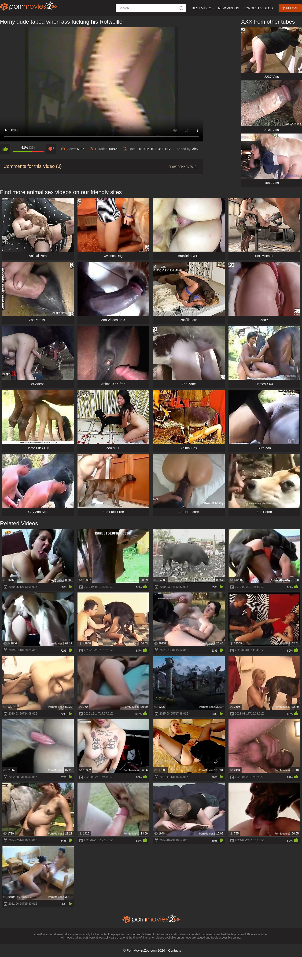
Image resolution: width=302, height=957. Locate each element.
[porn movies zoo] (28, 6)
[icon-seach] (181, 8)
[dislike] (51, 149)
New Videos (228, 8)
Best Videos (203, 8)
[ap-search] (151, 8)
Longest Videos (258, 8)
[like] (5, 149)
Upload (290, 8)
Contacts (174, 950)
